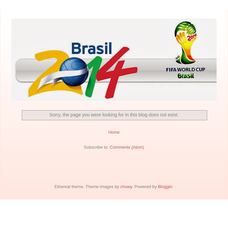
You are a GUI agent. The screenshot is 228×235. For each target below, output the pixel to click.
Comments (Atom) (127, 147)
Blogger (165, 186)
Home (114, 132)
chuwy (126, 186)
